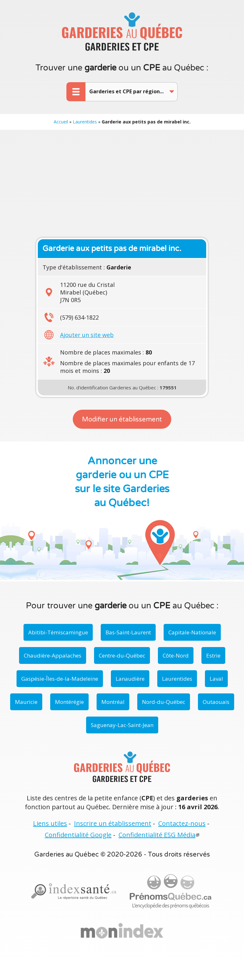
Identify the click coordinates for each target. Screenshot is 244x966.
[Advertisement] (122, 183)
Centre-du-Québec (122, 655)
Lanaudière (130, 678)
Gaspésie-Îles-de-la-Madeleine (59, 678)
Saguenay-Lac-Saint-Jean (122, 725)
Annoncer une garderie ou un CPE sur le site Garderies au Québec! (122, 482)
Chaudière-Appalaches (52, 655)
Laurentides (85, 122)
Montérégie (69, 701)
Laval (216, 678)
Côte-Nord (176, 655)
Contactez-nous (182, 823)
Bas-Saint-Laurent (128, 632)
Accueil (61, 122)
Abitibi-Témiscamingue (58, 632)
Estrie (213, 655)
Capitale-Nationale (192, 632)
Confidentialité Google (78, 834)
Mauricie (26, 701)
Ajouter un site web (87, 335)
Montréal (113, 701)
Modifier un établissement (122, 419)
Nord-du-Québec (163, 701)
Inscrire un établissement (112, 823)
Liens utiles (50, 823)
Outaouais (216, 701)
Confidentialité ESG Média (157, 834)
